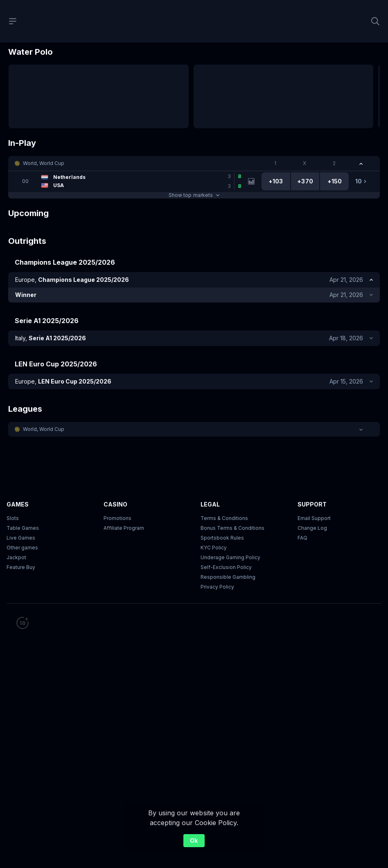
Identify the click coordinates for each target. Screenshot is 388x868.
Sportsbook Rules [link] (222, 538)
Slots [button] (13, 518)
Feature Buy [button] (21, 567)
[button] (194, 163)
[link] (131, 181)
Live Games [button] (21, 538)
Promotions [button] (117, 518)
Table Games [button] (23, 528)
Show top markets (194, 195)
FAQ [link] (302, 538)
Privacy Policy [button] (217, 587)
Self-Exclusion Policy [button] (226, 567)
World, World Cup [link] (43, 163)
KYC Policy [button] (214, 547)
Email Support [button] (314, 518)
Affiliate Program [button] (124, 528)
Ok (194, 840)
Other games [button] (22, 547)
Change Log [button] (312, 528)
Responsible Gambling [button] (228, 577)
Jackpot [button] (16, 557)
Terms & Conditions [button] (224, 518)
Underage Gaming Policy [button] (230, 557)
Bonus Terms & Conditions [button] (232, 528)
